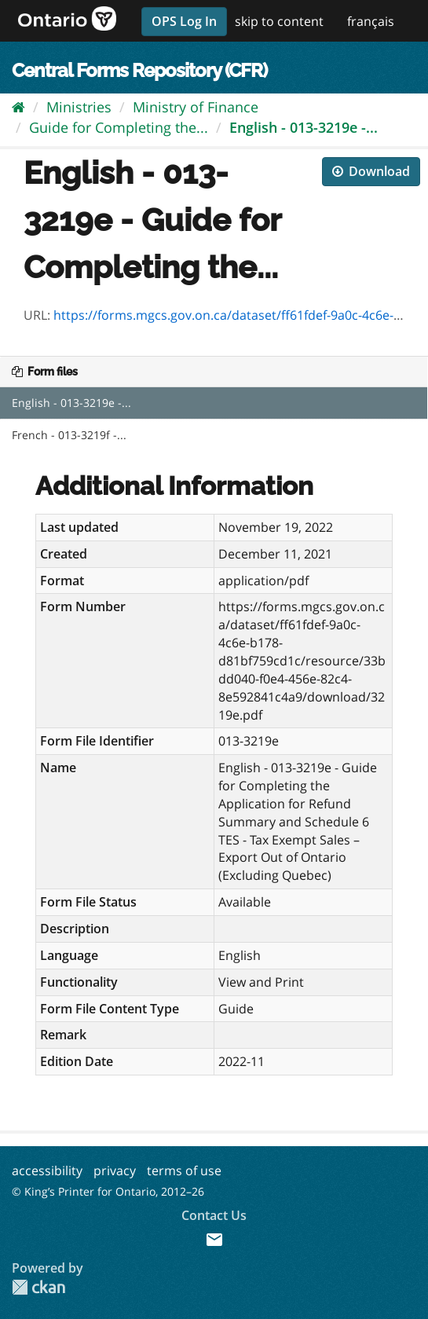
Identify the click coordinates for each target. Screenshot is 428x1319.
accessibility (47, 1170)
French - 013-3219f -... (69, 434)
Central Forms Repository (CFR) (139, 70)
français (370, 21)
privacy (114, 1170)
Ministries (79, 106)
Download (371, 171)
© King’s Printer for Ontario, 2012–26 (108, 1191)
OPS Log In (184, 21)
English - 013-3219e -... (303, 127)
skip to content (279, 21)
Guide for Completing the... (118, 127)
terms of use (184, 1170)
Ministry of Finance (195, 106)
